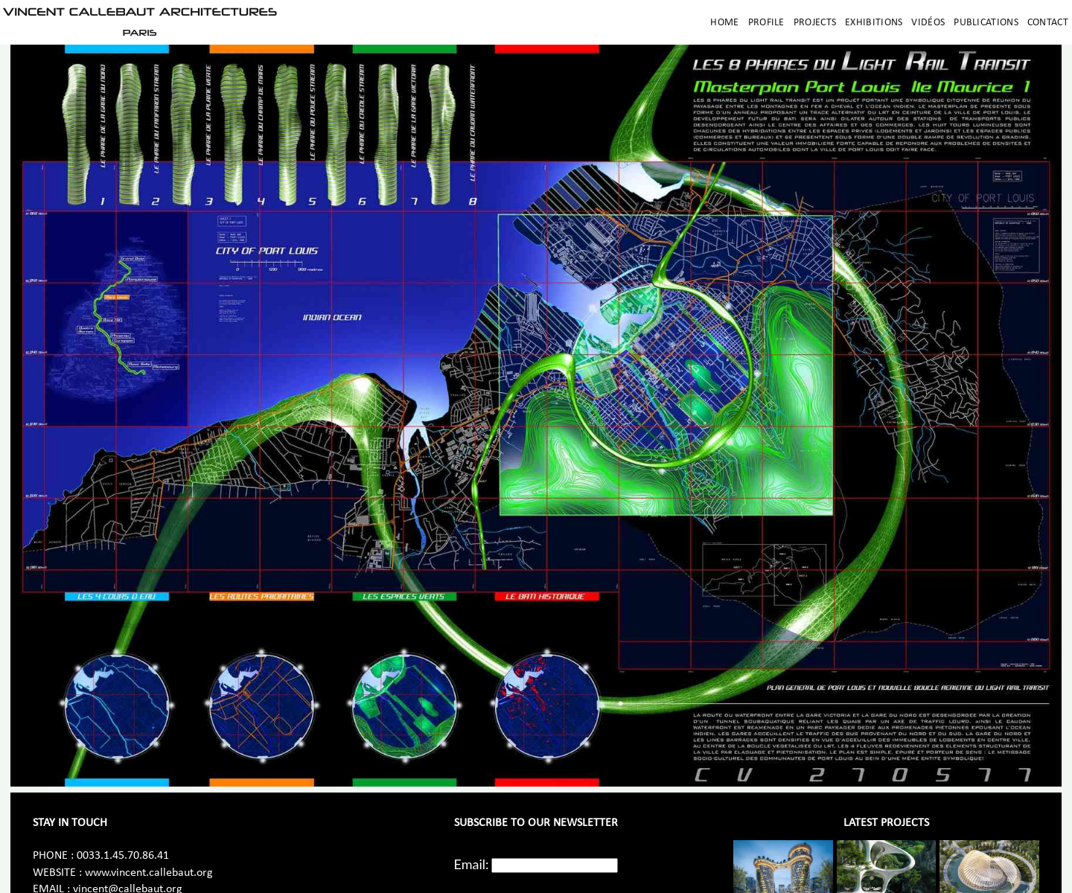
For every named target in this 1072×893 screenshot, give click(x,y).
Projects (815, 22)
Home (724, 22)
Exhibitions (873, 22)
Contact (1047, 22)
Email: (471, 864)
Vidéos (928, 22)
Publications (986, 22)
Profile (766, 22)
